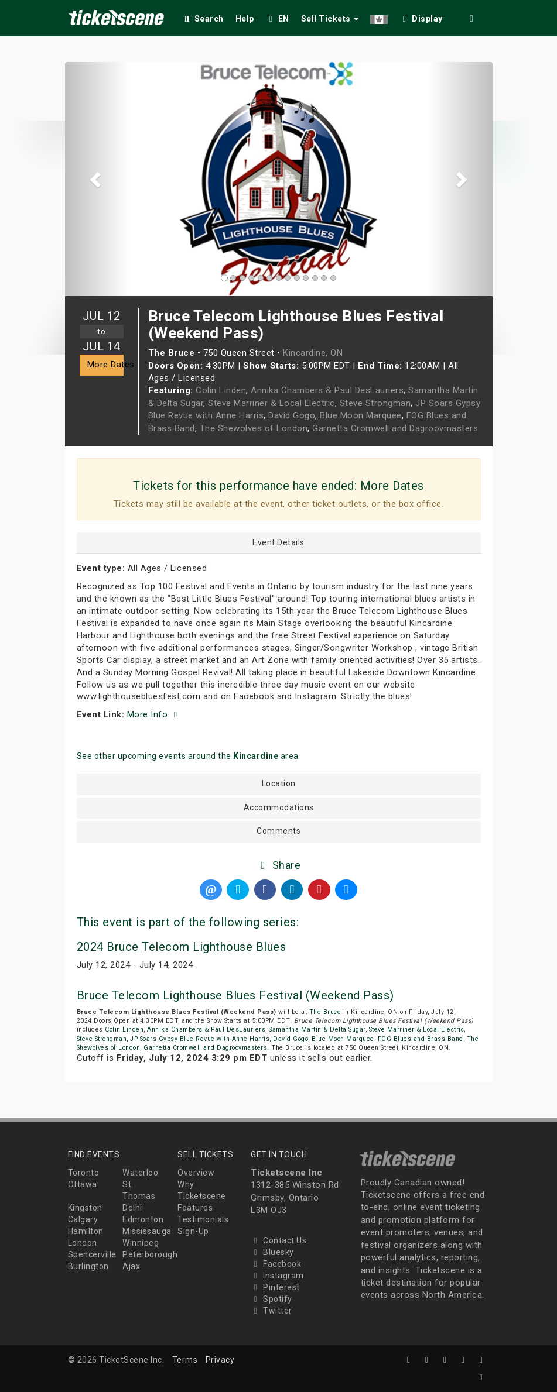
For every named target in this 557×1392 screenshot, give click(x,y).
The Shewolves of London (254, 428)
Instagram (277, 1275)
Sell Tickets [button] (330, 18)
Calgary (83, 1219)
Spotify (271, 1299)
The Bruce (325, 1012)
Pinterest (275, 1287)
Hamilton (86, 1231)
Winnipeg (140, 1242)
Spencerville (92, 1254)
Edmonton (142, 1219)
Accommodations (279, 807)
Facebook (276, 1264)
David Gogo (291, 415)
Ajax (131, 1266)
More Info (154, 714)
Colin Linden (221, 390)
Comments (278, 831)
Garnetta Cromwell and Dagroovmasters (395, 428)
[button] (379, 17)
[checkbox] (421, 17)
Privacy (220, 1359)
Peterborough (149, 1254)
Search (203, 18)
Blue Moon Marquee (361, 415)
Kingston (85, 1207)
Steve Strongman (375, 403)
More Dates (105, 364)
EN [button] (277, 18)
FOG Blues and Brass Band (420, 1039)
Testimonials (202, 1219)
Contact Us (278, 1240)
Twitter (271, 1310)
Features (195, 1207)
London (82, 1242)
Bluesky (272, 1252)
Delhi (132, 1207)
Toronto (84, 1172)
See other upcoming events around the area (188, 756)
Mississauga (147, 1231)
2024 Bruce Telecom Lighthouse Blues (181, 947)
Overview (195, 1172)
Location (279, 783)
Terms (185, 1359)
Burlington (88, 1266)
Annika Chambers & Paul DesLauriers (327, 390)
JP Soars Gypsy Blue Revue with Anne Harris (199, 1039)
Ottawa (82, 1184)
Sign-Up (193, 1231)
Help (244, 18)
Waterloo (140, 1172)
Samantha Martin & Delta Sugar (317, 1029)
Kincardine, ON (313, 353)
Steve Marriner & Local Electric (271, 403)
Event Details (278, 542)
